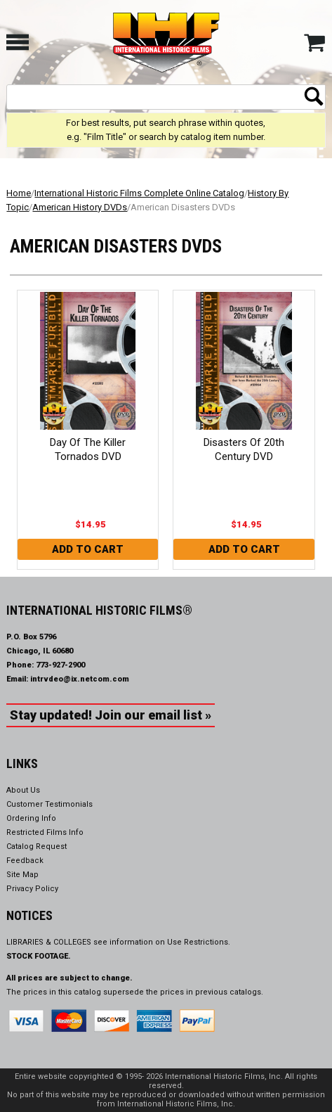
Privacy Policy (32, 888)
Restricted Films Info (45, 832)
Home (18, 193)
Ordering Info (31, 818)
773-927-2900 (60, 665)
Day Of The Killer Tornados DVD (88, 449)
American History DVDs (79, 207)
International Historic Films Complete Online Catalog (139, 193)
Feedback (25, 860)
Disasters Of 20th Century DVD (244, 449)
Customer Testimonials (49, 804)
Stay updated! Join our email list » (110, 715)
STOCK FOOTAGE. (38, 956)
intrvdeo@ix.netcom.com (79, 679)
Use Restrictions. (198, 942)
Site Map (22, 874)
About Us (23, 790)
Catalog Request (36, 846)
